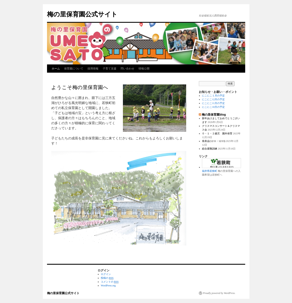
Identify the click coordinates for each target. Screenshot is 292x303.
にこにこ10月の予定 (213, 106)
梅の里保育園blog (214, 114)
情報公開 (144, 68)
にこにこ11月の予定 (213, 103)
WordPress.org (108, 285)
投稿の (107, 278)
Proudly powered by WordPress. (219, 293)
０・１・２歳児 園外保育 (217, 133)
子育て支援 (109, 68)
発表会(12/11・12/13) (213, 141)
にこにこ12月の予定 (213, 99)
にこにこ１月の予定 (213, 95)
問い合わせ (127, 68)
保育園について (73, 68)
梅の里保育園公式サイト (82, 14)
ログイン (106, 274)
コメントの (109, 281)
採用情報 (92, 68)
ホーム (56, 68)
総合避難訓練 (209, 148)
